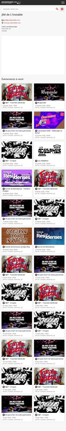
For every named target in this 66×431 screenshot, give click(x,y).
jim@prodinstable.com (12, 20)
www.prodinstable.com (12, 23)
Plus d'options (62, 9)
